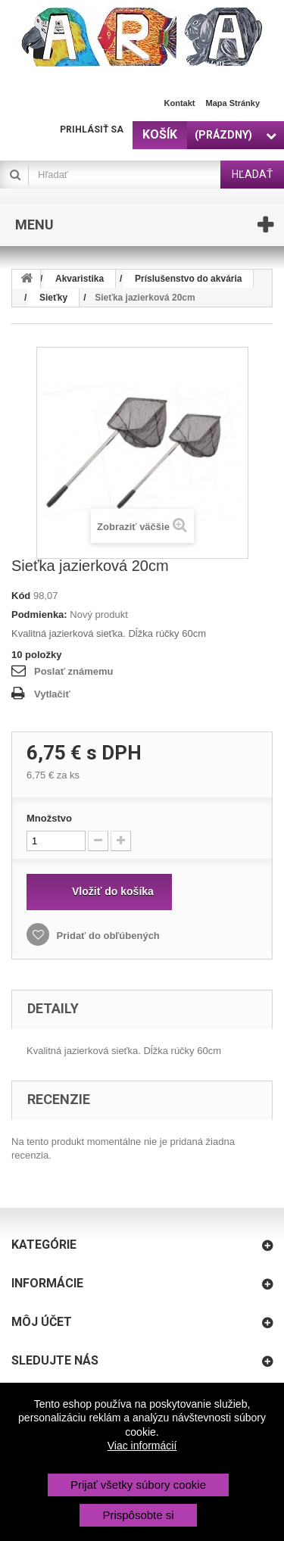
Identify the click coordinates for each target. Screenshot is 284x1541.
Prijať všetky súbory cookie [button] (138, 1484)
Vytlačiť (52, 694)
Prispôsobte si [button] (137, 1514)
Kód (20, 595)
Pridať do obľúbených (107, 935)
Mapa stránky (232, 103)
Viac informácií (142, 1446)
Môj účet (41, 1322)
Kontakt (179, 103)
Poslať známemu (73, 671)
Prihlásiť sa (91, 129)
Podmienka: (39, 614)
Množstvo (49, 818)
